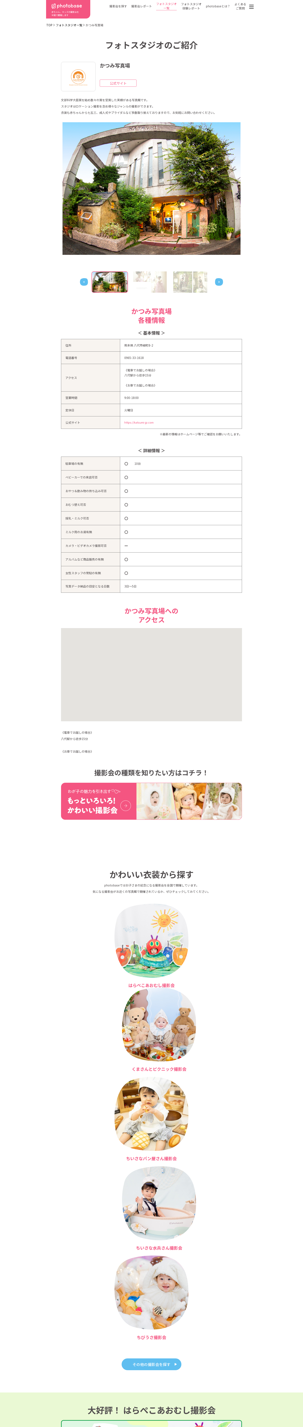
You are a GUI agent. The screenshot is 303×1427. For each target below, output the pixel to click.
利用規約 (63, 1410)
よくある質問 (200, 1382)
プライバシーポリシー (153, 1410)
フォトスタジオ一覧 (166, 6)
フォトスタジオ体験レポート (191, 6)
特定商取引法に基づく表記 (103, 1410)
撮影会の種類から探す (125, 1382)
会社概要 (153, 1389)
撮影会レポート (141, 6)
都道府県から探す (122, 1376)
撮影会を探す (118, 6)
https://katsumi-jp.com (140, 422)
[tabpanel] (151, 188)
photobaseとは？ (218, 6)
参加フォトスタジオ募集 (229, 1410)
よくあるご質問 (240, 6)
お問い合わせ (231, 1382)
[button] (151, 671)
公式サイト (118, 83)
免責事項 (191, 1410)
